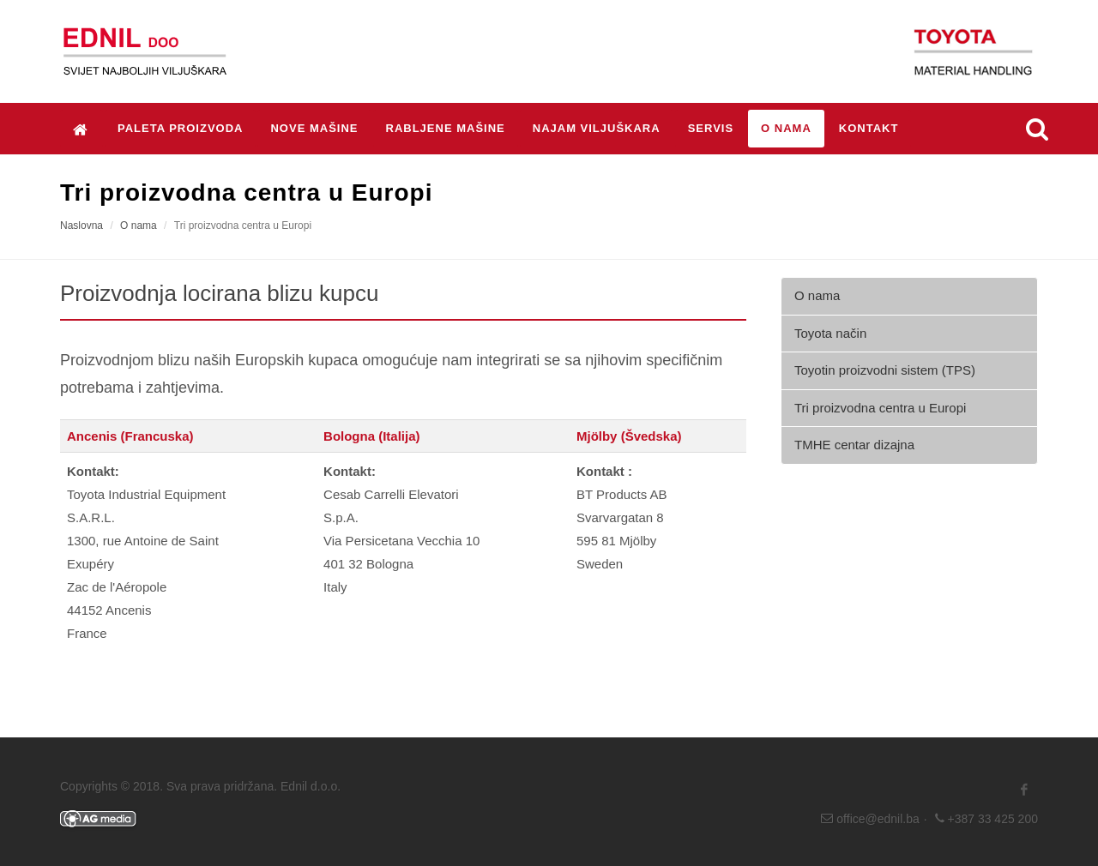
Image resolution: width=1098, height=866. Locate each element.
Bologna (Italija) (371, 436)
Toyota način (830, 333)
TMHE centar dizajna (854, 444)
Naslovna (81, 226)
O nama (138, 226)
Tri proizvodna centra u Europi (880, 407)
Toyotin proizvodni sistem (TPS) (884, 370)
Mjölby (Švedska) (629, 436)
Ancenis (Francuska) (130, 436)
